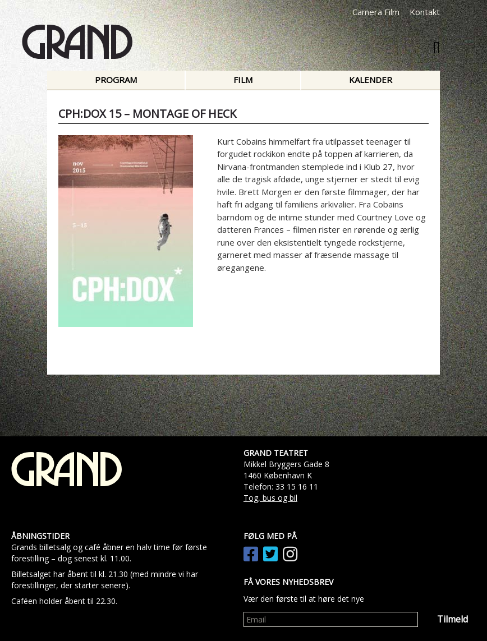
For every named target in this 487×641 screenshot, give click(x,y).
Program (116, 79)
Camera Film (375, 11)
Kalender (370, 79)
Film (242, 79)
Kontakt (425, 11)
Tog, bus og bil (270, 497)
